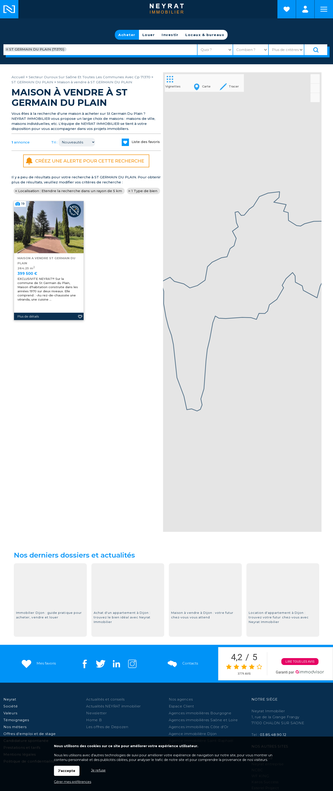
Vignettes (173, 81)
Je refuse (98, 770)
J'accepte (66, 771)
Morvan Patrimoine (269, 687)
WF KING (260, 669)
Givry (168, 705)
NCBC (257, 663)
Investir (170, 35)
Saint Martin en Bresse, (251, 705)
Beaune (111, 705)
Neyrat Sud (261, 651)
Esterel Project (265, 681)
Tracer (229, 86)
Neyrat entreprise (267, 657)
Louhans (281, 705)
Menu (324, 9)
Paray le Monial (135, 705)
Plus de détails (28, 376)
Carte (201, 86)
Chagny (199, 705)
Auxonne (182, 705)
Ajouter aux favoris (80, 376)
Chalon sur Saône (75, 705)
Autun (156, 705)
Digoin (297, 705)
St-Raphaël (53, 711)
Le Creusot (218, 705)
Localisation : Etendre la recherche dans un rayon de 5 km (70, 191)
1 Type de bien (144, 191)
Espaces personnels (305, 9)
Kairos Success (265, 675)
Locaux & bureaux (204, 35)
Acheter (126, 35)
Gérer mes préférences (72, 782)
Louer (148, 35)
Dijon (97, 705)
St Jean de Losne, (82, 711)
